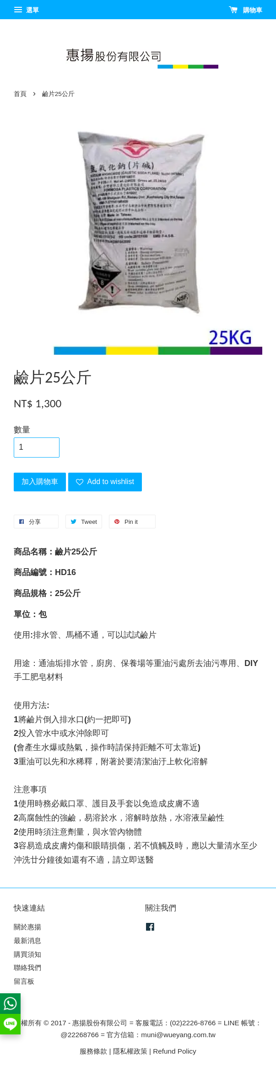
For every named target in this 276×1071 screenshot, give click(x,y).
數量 (22, 429)
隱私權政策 (130, 1051)
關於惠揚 (27, 927)
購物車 (245, 10)
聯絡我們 (27, 967)
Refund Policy (174, 1051)
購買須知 (27, 954)
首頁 (20, 94)
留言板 (24, 981)
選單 (26, 10)
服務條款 (93, 1051)
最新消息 (27, 940)
